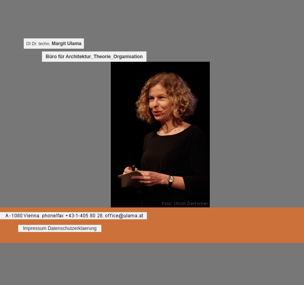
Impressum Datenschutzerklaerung (60, 228)
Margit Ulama (66, 43)
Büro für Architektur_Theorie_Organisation (94, 56)
